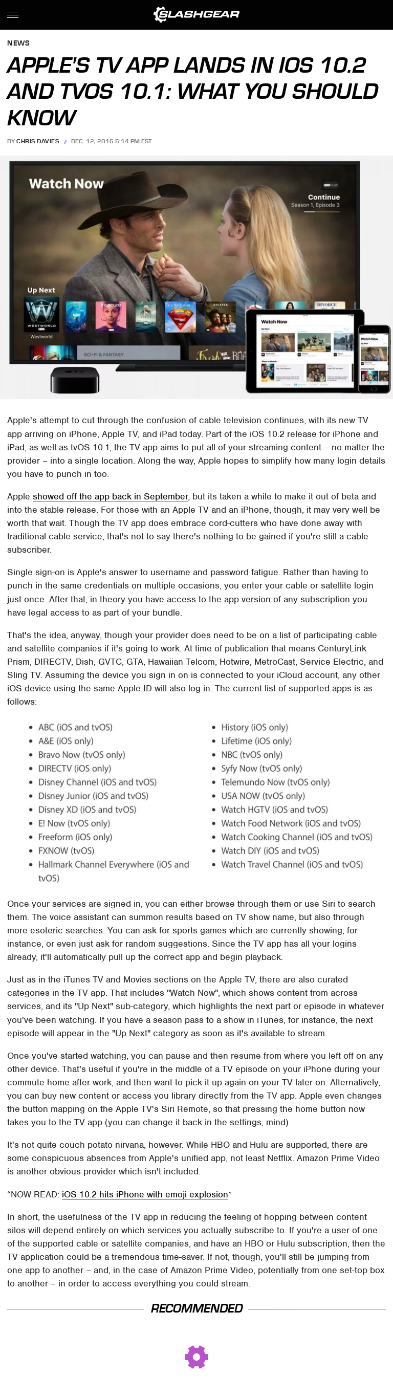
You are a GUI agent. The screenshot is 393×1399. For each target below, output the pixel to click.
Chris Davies (37, 141)
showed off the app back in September (110, 496)
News (18, 43)
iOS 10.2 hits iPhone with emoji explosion (145, 1194)
